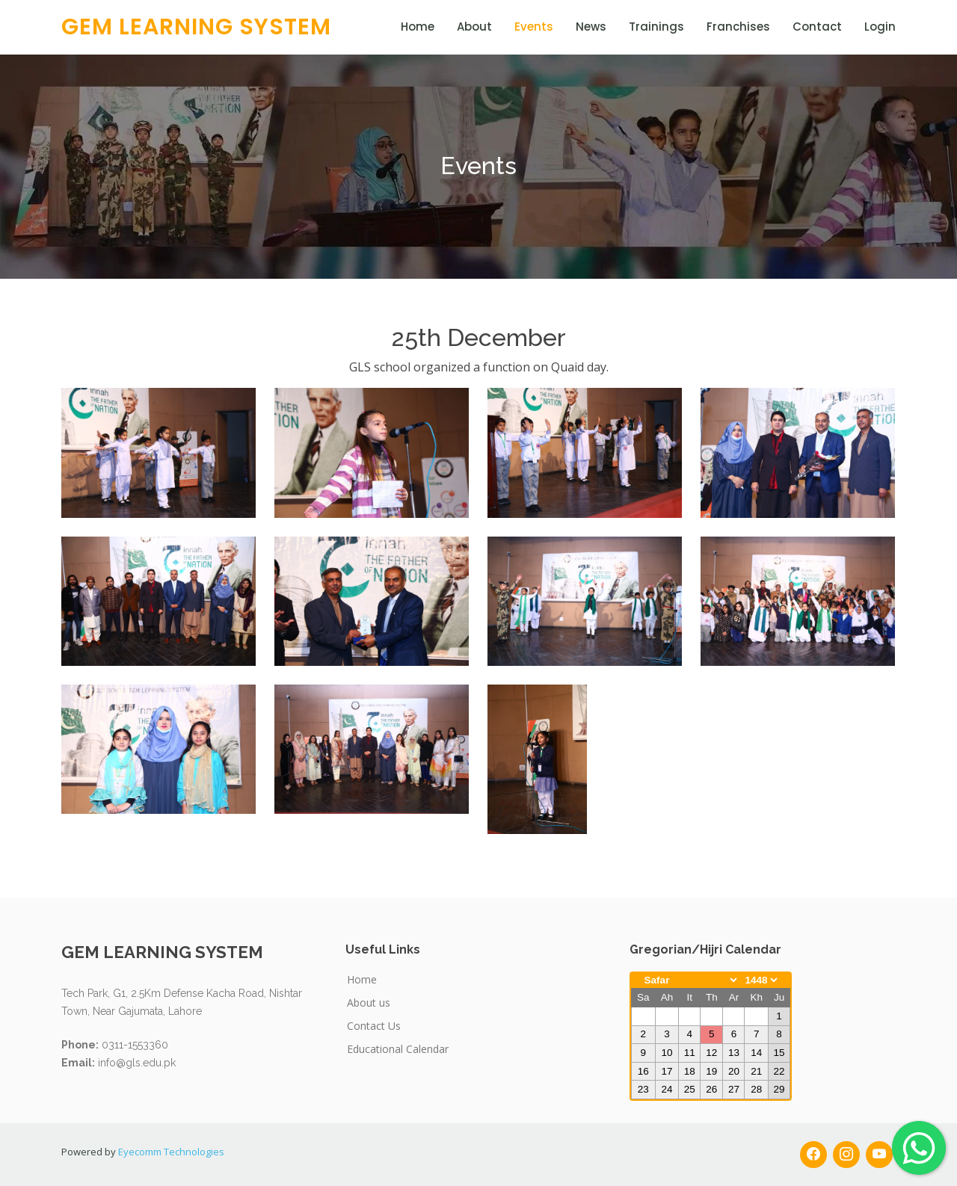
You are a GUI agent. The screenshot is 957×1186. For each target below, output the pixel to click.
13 (733, 1052)
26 (711, 1089)
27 (733, 1089)
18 (689, 1071)
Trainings (656, 26)
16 (643, 1071)
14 (756, 1052)
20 (733, 1071)
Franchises (738, 26)
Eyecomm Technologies (171, 1151)
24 (666, 1089)
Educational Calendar (398, 1049)
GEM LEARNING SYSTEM (196, 27)
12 (711, 1052)
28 (756, 1089)
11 (689, 1052)
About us (368, 1002)
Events (533, 26)
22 (778, 1071)
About (474, 26)
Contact (817, 26)
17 (666, 1071)
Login (880, 26)
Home (417, 26)
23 (643, 1089)
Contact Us (374, 1026)
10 (666, 1052)
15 (778, 1052)
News (591, 26)
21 (756, 1071)
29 (778, 1089)
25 (689, 1089)
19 (711, 1071)
